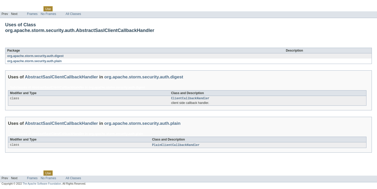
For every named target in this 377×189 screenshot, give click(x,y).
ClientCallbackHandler (190, 99)
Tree (59, 9)
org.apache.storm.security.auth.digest (35, 56)
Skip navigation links (14, 4)
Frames (32, 14)
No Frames (48, 14)
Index (88, 9)
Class (37, 9)
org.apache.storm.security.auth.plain (34, 61)
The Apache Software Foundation (42, 184)
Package (24, 9)
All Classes (73, 14)
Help (98, 9)
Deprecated (73, 9)
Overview (8, 9)
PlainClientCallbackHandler (176, 146)
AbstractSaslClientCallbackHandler (61, 45)
